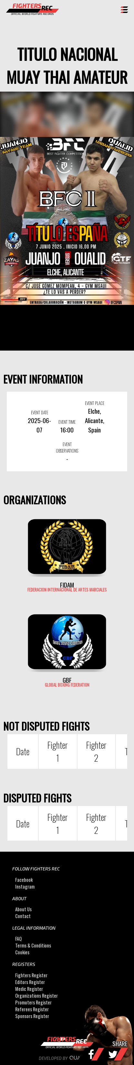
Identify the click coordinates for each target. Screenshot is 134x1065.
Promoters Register (33, 1002)
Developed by (67, 1058)
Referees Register (32, 1009)
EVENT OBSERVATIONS (67, 447)
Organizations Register (36, 995)
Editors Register (30, 982)
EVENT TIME (67, 422)
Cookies (22, 952)
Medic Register (29, 989)
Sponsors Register (32, 1016)
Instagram (25, 886)
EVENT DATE (39, 412)
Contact (23, 916)
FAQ (18, 939)
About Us (23, 909)
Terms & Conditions (33, 945)
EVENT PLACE (94, 403)
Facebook (24, 880)
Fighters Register (31, 975)
